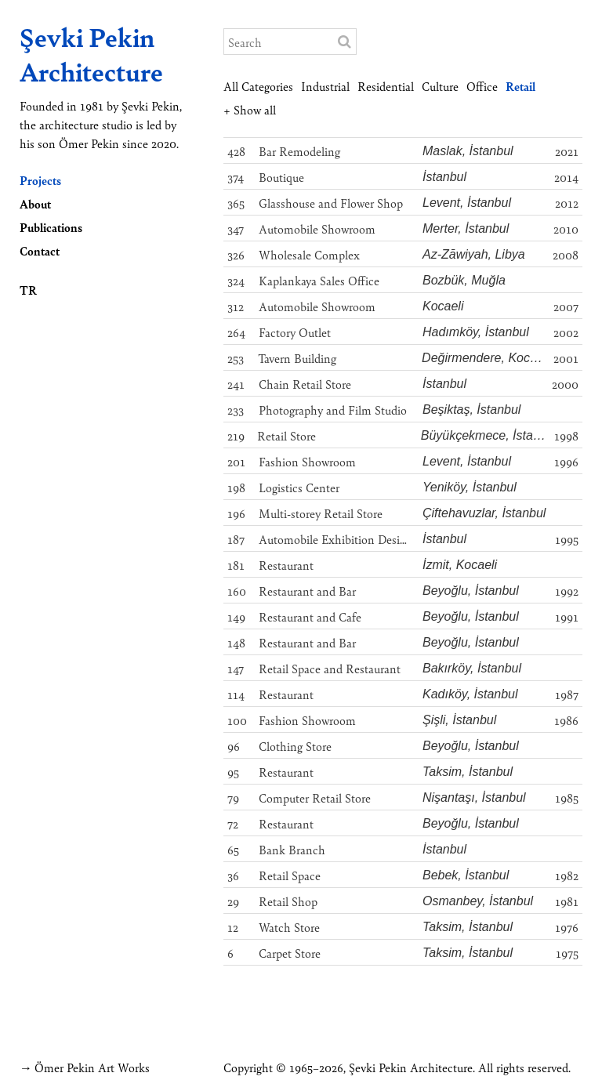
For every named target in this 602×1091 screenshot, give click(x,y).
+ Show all (249, 109)
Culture (440, 86)
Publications (51, 227)
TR (28, 289)
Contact (40, 250)
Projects (40, 180)
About (35, 203)
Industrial (325, 86)
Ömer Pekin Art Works (92, 1067)
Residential (385, 86)
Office (482, 86)
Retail (520, 86)
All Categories (258, 86)
